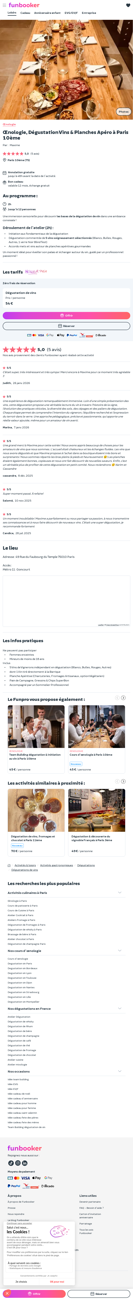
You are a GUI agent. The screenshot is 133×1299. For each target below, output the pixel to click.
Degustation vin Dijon (20, 982)
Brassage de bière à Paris (22, 934)
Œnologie (9, 124)
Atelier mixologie (17, 1064)
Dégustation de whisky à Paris (25, 929)
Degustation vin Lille (19, 996)
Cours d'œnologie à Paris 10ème (91, 754)
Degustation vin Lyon (20, 973)
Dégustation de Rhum (20, 1026)
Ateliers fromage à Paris (21, 919)
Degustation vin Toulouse (22, 977)
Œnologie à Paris (17, 900)
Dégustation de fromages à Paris (26, 924)
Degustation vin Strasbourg (23, 992)
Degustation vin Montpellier (24, 1001)
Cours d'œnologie (18, 958)
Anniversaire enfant (47, 12)
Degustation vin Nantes (21, 987)
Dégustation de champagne (23, 1035)
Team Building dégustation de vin (26, 1127)
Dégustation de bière (20, 1031)
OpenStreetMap (112, 625)
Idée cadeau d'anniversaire (23, 1098)
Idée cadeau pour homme (22, 1103)
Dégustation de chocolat (22, 1054)
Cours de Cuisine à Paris (21, 910)
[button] (128, 5)
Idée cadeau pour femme (22, 1108)
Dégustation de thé (19, 1045)
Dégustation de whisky (21, 1021)
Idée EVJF (13, 1088)
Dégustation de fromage (22, 1050)
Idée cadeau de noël (19, 1093)
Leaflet (101, 625)
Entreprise (89, 12)
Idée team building (18, 1079)
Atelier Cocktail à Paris (20, 915)
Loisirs (12, 12)
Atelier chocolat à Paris (21, 939)
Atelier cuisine (15, 1059)
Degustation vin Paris (20, 963)
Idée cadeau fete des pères (23, 1117)
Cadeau (25, 12)
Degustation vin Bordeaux (22, 968)
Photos (124, 111)
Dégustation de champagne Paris (27, 943)
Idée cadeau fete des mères (23, 1122)
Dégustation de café (19, 1040)
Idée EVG (13, 1084)
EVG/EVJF (71, 12)
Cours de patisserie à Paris (23, 905)
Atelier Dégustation (19, 1016)
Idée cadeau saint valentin (22, 1112)
